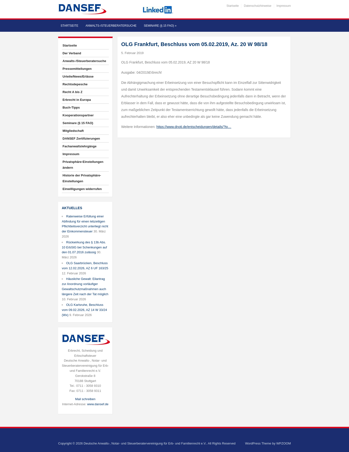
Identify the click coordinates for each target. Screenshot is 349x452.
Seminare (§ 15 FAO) (160, 25)
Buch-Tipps (71, 107)
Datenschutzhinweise (257, 6)
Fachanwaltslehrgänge (79, 146)
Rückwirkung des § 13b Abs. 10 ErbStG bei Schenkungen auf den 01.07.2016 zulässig (84, 247)
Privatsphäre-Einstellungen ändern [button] (83, 164)
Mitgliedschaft (73, 131)
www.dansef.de (97, 404)
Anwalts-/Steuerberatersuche (111, 25)
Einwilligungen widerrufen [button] (82, 189)
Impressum (284, 6)
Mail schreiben (85, 399)
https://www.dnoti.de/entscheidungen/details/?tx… (193, 127)
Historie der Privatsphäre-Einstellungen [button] (82, 178)
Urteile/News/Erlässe (78, 76)
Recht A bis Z (72, 92)
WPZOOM (283, 443)
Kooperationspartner (78, 115)
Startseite (233, 6)
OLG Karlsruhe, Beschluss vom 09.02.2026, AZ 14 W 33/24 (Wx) (84, 310)
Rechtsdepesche (75, 84)
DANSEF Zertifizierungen (81, 138)
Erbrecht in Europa (77, 100)
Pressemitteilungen (77, 69)
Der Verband (72, 53)
